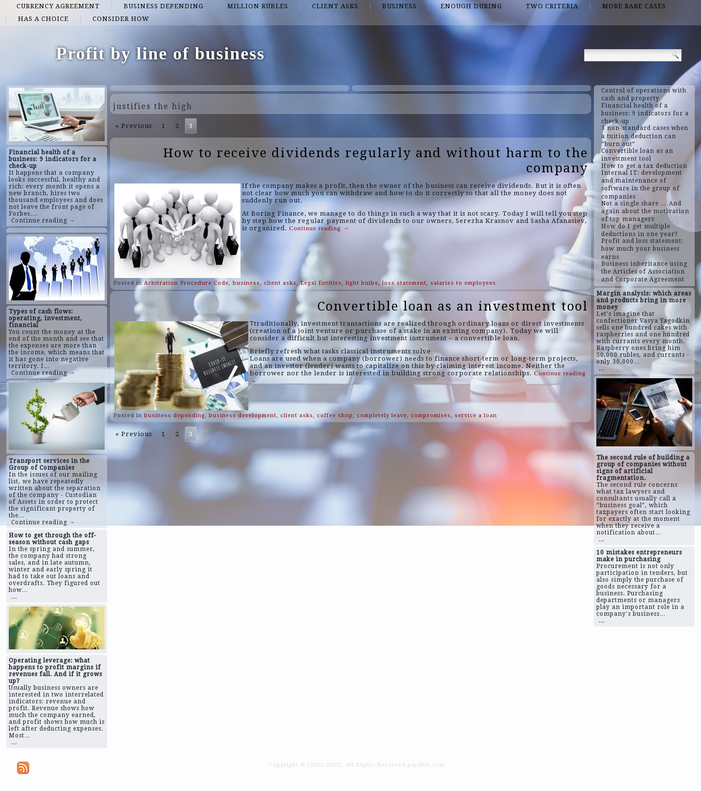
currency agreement (58, 6)
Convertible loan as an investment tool (452, 306)
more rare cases (634, 6)
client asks (335, 6)
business (399, 6)
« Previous (133, 125)
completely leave (382, 415)
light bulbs (362, 283)
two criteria (552, 6)
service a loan (476, 415)
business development (243, 415)
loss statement (404, 283)
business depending (163, 6)
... (14, 596)
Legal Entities (321, 283)
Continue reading (319, 228)
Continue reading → (43, 220)
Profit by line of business (160, 53)
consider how (120, 18)
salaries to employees (463, 283)
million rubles (257, 6)
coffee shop (335, 415)
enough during (471, 6)
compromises (431, 415)
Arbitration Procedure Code (186, 283)
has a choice (43, 18)
